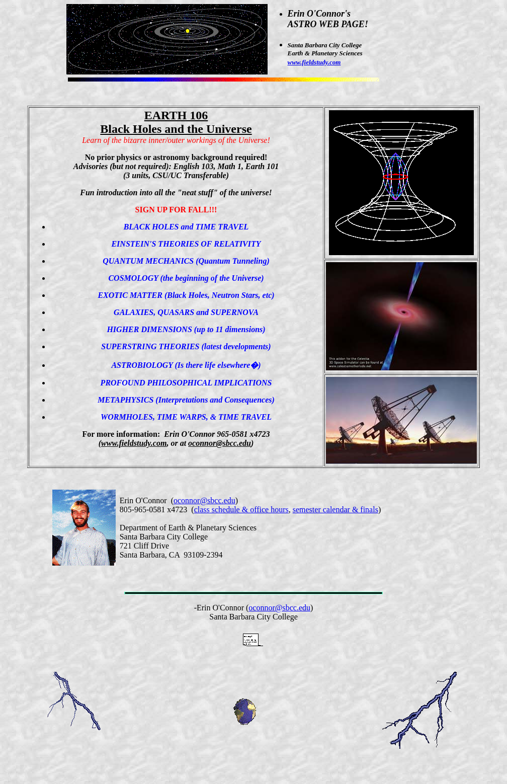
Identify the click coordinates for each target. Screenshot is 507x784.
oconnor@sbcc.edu (204, 500)
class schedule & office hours (241, 509)
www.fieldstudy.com (314, 62)
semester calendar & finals (335, 509)
